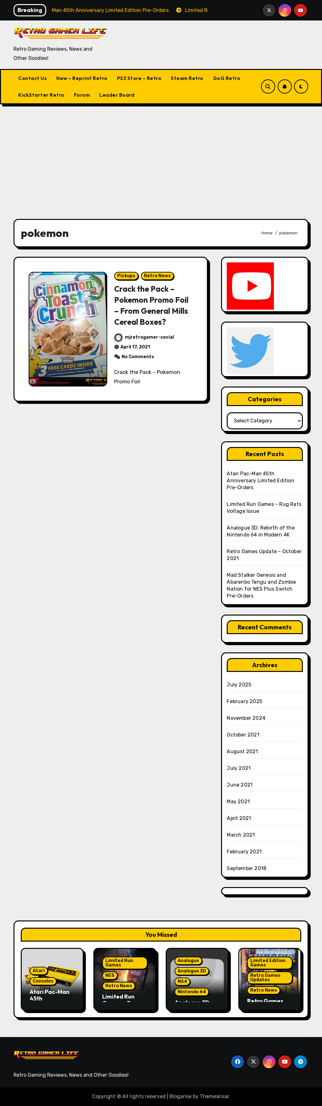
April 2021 (239, 818)
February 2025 (244, 701)
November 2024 (246, 718)
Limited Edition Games (268, 963)
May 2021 (238, 802)
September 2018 (246, 868)
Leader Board (116, 95)
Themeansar (214, 1096)
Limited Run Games (119, 963)
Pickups (126, 275)
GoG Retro (227, 78)
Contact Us (32, 78)
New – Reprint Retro (82, 78)
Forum (82, 95)
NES (109, 975)
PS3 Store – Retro (139, 78)
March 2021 (241, 835)
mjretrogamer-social (144, 337)
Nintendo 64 (192, 991)
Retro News (157, 275)
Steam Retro (187, 78)
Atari (39, 970)
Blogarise (180, 1096)
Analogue (188, 960)
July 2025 (239, 685)
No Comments (138, 356)
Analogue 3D (192, 971)
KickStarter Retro (41, 95)
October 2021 (243, 735)
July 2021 (239, 768)
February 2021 (244, 852)
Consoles (43, 981)
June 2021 (240, 785)
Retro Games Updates (265, 978)
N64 (182, 981)
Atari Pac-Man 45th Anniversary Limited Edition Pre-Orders (260, 480)
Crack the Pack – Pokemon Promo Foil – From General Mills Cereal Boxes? (152, 305)
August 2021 (242, 751)
